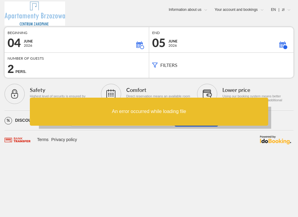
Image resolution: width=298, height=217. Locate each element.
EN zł (277, 10)
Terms (43, 139)
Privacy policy (64, 139)
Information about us (185, 10)
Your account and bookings (236, 10)
